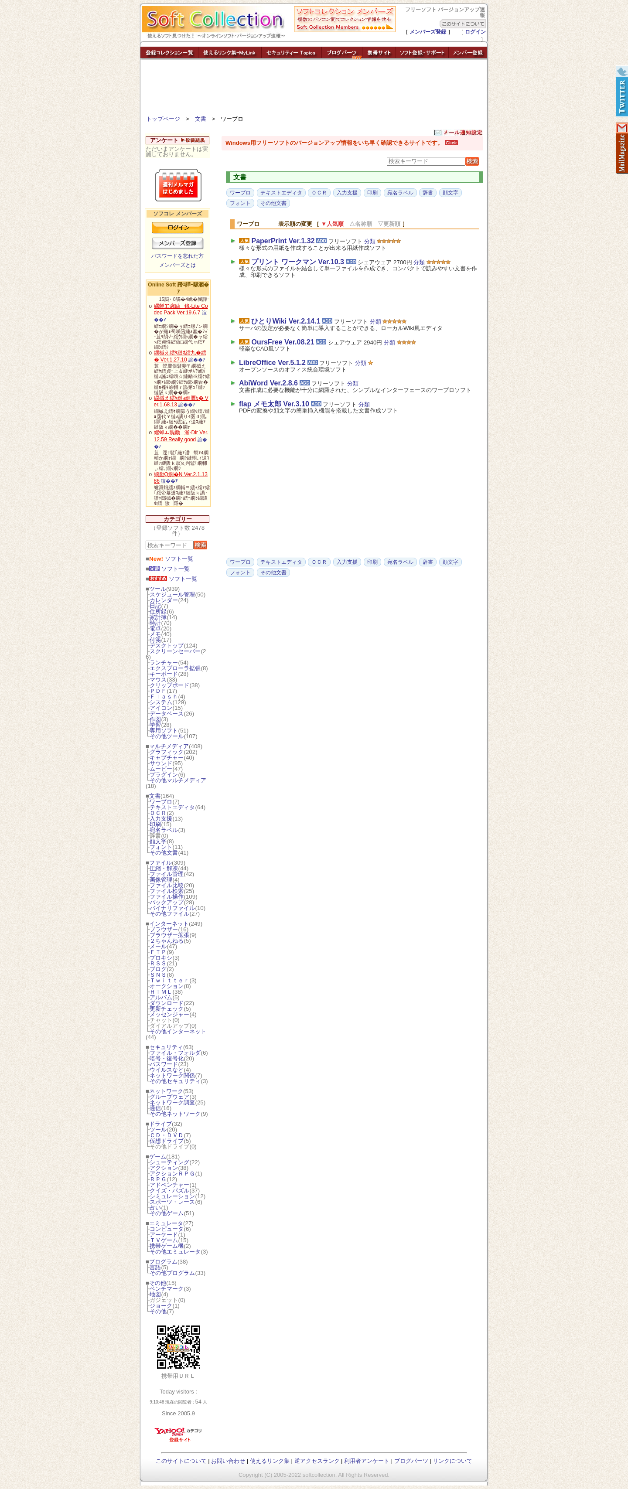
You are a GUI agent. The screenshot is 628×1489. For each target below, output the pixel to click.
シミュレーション (172, 1196)
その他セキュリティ (175, 1081)
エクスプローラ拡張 (175, 668)
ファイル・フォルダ (175, 1052)
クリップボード (169, 685)
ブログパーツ (411, 1461)
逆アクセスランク (317, 1461)
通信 (155, 1108)
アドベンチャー (169, 1185)
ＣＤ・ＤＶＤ (167, 1135)
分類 (369, 241)
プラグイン (164, 774)
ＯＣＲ (158, 813)
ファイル (160, 862)
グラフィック (167, 752)
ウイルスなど (167, 1069)
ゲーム (157, 1156)
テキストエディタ (172, 807)
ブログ (158, 969)
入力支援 (161, 818)
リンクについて (452, 1461)
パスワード (164, 1064)
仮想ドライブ (167, 1141)
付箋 (155, 640)
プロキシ (161, 957)
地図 (155, 1294)
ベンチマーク (167, 1288)
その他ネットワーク (175, 1114)
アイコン (161, 708)
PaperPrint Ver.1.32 (282, 241)
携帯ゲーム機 (167, 1246)
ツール (157, 589)
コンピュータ (167, 1229)
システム (161, 702)
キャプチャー (167, 757)
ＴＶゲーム (164, 1240)
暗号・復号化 (167, 1058)
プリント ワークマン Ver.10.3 (297, 262)
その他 (157, 1283)
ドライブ (160, 1124)
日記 (155, 606)
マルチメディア (169, 746)
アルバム (161, 997)
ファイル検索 (167, 891)
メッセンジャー (169, 1014)
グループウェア (169, 1097)
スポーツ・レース (172, 1202)
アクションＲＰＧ (172, 1173)
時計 (155, 623)
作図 (155, 719)
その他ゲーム (167, 1213)
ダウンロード (167, 1003)
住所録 (158, 611)
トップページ (163, 119)
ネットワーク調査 (172, 1102)
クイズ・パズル (169, 1190)
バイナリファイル (172, 908)
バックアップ (167, 902)
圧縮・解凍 (164, 868)
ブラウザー (164, 929)
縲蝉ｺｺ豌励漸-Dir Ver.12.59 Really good (181, 436)
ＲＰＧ (158, 1179)
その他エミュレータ (175, 1251)
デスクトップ (167, 645)
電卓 (155, 628)
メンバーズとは (177, 265)
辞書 (428, 193)
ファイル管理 (167, 874)
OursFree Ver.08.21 (282, 342)
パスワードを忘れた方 (177, 256)
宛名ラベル (164, 830)
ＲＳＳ (158, 963)
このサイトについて (181, 1461)
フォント (161, 847)
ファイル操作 (167, 896)
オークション (167, 986)
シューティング (169, 1162)
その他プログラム (172, 1273)
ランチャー (164, 662)
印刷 (155, 824)
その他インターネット (178, 1031)
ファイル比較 (167, 885)
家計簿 (158, 617)
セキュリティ (166, 1047)
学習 (155, 725)
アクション (164, 1168)
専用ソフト (164, 730)
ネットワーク (166, 1091)
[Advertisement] (314, 89)
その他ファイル (169, 913)
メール (158, 946)
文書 (200, 119)
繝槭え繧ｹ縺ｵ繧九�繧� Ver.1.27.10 (180, 356)
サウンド (161, 763)
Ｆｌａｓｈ (164, 696)
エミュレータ (166, 1223)
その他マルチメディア (178, 780)
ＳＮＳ (158, 974)
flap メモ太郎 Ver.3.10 (274, 404)
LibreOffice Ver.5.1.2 (272, 362)
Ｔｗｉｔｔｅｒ (169, 980)
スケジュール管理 (172, 594)
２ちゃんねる (167, 940)
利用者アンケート (366, 1461)
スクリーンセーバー (175, 651)
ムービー (161, 769)
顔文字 (158, 841)
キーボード (164, 674)
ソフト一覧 (171, 558)
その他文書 (164, 852)
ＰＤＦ (158, 691)
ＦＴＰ (158, 952)
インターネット (169, 923)
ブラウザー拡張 (169, 935)
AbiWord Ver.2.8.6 (268, 383)
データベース (167, 713)
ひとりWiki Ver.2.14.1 (285, 321)
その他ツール (167, 736)
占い (155, 1207)
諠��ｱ (196, 359)
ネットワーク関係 (172, 1075)
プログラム (163, 1261)
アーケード (164, 1234)
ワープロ (161, 801)
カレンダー (164, 600)
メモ (155, 634)
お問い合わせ (228, 1461)
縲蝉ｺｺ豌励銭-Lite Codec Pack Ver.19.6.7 (181, 309)
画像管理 (161, 879)
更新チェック (167, 1008)
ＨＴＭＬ (161, 991)
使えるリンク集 (270, 1461)
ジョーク (161, 1305)
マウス (158, 679)
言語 (155, 1267)
